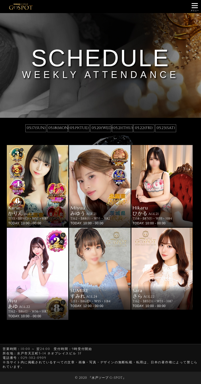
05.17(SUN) (36, 128)
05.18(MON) (58, 128)
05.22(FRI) (144, 128)
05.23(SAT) (166, 128)
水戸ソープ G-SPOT (107, 378)
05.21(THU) (122, 128)
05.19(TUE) (79, 128)
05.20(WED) (101, 128)
